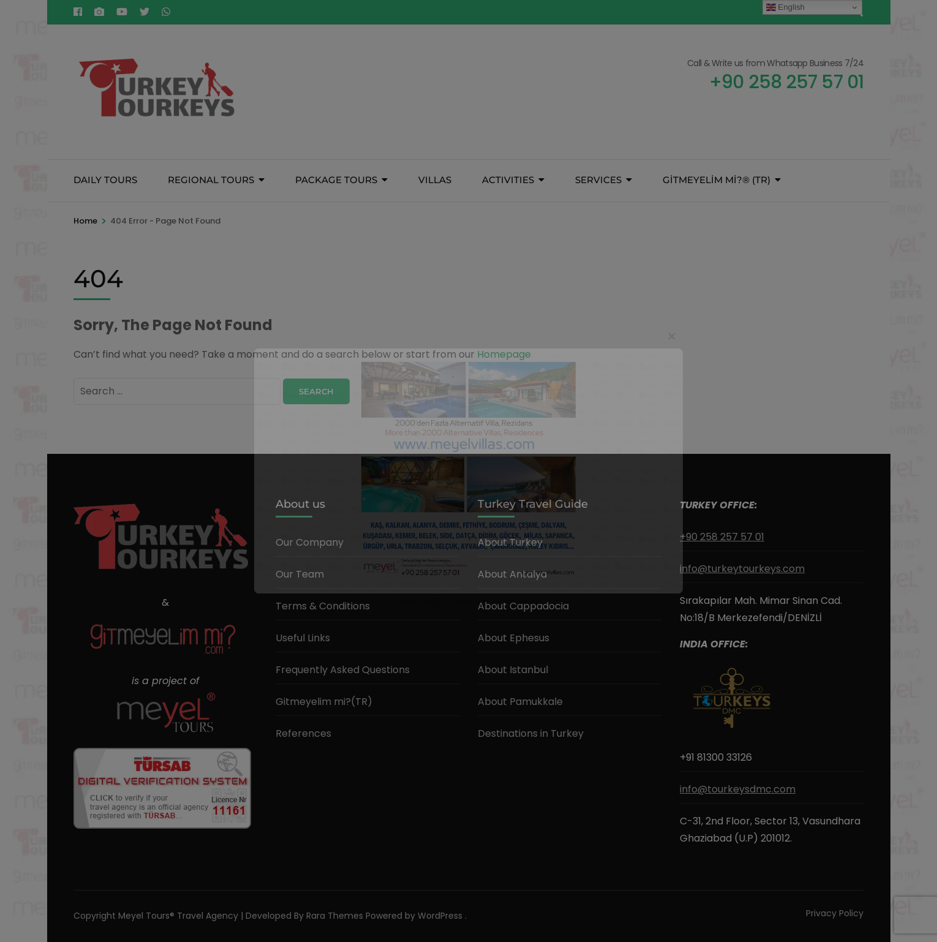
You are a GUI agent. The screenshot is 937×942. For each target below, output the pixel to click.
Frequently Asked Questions (343, 670)
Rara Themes (334, 916)
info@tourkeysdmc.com (738, 789)
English (785, 7)
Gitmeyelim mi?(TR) (324, 702)
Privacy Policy (835, 913)
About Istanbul (513, 670)
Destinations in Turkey (531, 733)
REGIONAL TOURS (211, 180)
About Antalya (512, 574)
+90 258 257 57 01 (722, 537)
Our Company (310, 542)
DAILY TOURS (105, 180)
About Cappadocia (523, 606)
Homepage (504, 354)
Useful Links (303, 638)
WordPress (440, 916)
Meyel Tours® (147, 916)
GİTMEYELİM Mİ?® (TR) (716, 180)
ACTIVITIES (508, 180)
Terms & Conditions (323, 606)
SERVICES (598, 180)
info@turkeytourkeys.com (742, 569)
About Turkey (510, 542)
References (303, 733)
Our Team (300, 574)
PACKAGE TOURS (336, 180)
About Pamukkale (520, 702)
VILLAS (434, 180)
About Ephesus (513, 638)
